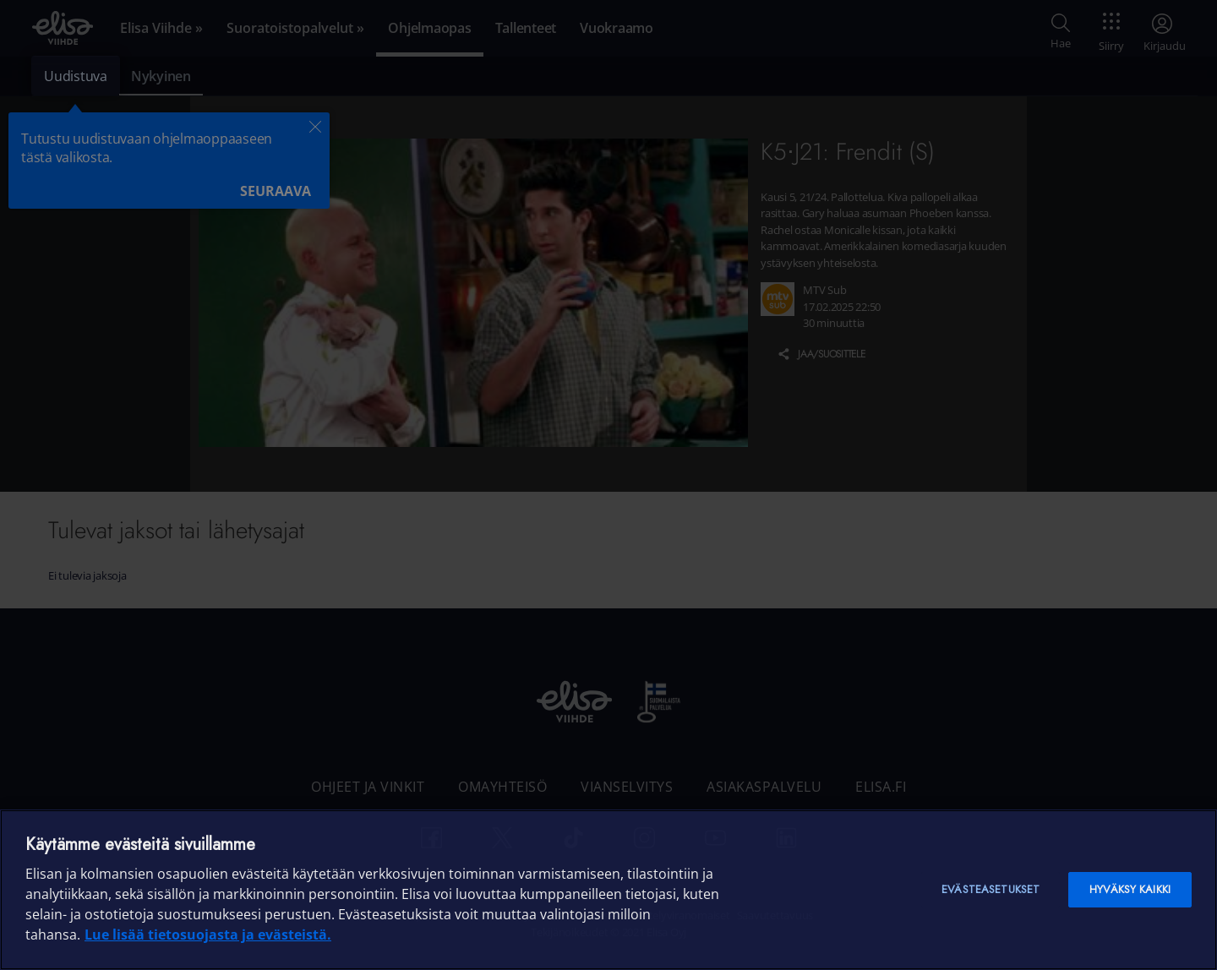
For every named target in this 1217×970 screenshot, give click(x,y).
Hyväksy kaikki (1130, 889)
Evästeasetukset (990, 889)
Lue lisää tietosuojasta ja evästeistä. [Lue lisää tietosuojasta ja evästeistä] (208, 934)
